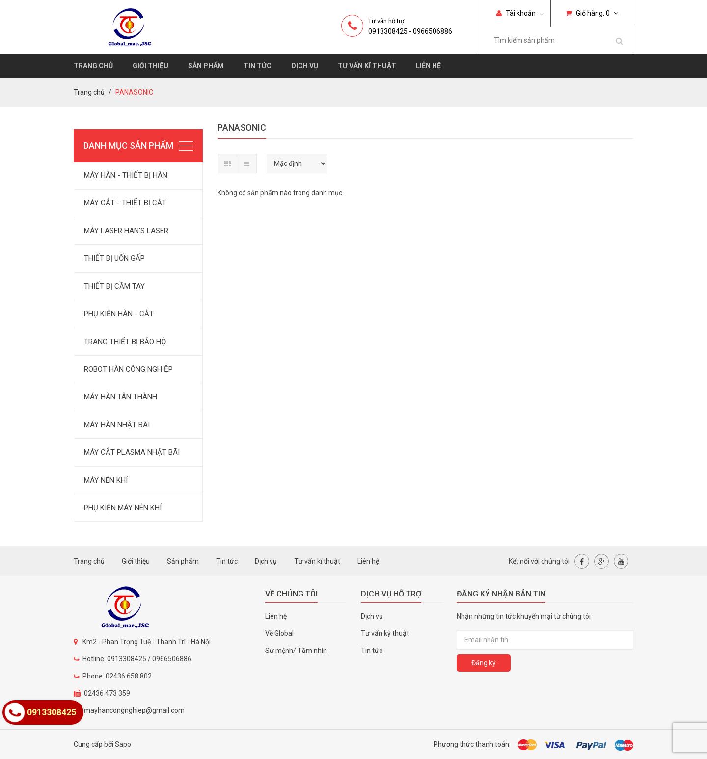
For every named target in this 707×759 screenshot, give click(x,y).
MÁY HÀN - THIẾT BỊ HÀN (125, 175)
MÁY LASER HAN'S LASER (126, 230)
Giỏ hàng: (592, 13)
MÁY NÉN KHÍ (106, 480)
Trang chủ (93, 66)
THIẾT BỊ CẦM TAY (114, 286)
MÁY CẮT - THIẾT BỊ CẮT (125, 202)
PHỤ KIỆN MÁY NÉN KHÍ (123, 507)
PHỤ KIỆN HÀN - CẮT (119, 313)
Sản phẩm (206, 66)
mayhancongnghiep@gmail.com (134, 710)
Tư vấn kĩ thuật (367, 66)
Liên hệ (428, 66)
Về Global (279, 633)
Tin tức (258, 66)
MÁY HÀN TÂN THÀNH (120, 396)
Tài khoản (516, 13)
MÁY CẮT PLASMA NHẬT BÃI (132, 452)
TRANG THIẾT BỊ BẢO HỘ (125, 341)
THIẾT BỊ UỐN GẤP (114, 258)
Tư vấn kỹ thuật (385, 633)
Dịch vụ (304, 66)
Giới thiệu (150, 66)
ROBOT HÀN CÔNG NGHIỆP (128, 369)
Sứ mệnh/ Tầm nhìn (296, 650)
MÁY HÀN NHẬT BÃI (117, 424)
